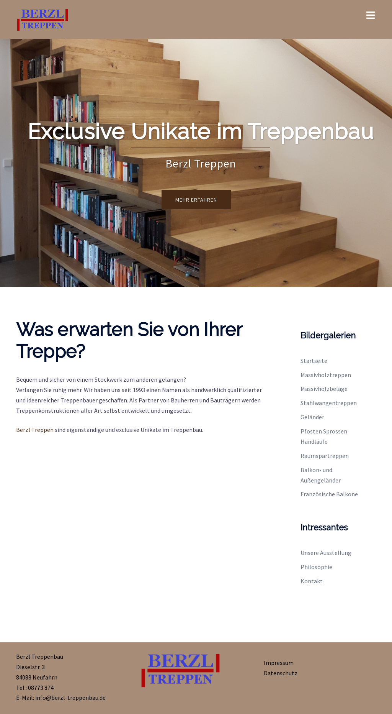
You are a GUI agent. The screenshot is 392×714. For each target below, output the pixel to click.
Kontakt (312, 581)
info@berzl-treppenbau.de (70, 697)
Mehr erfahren (196, 199)
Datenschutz (280, 673)
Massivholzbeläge (324, 388)
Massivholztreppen (326, 375)
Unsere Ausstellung (326, 552)
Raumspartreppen (325, 456)
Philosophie (316, 567)
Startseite (314, 360)
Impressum (279, 662)
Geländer (312, 417)
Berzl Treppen (35, 429)
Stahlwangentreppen (329, 403)
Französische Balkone (329, 494)
